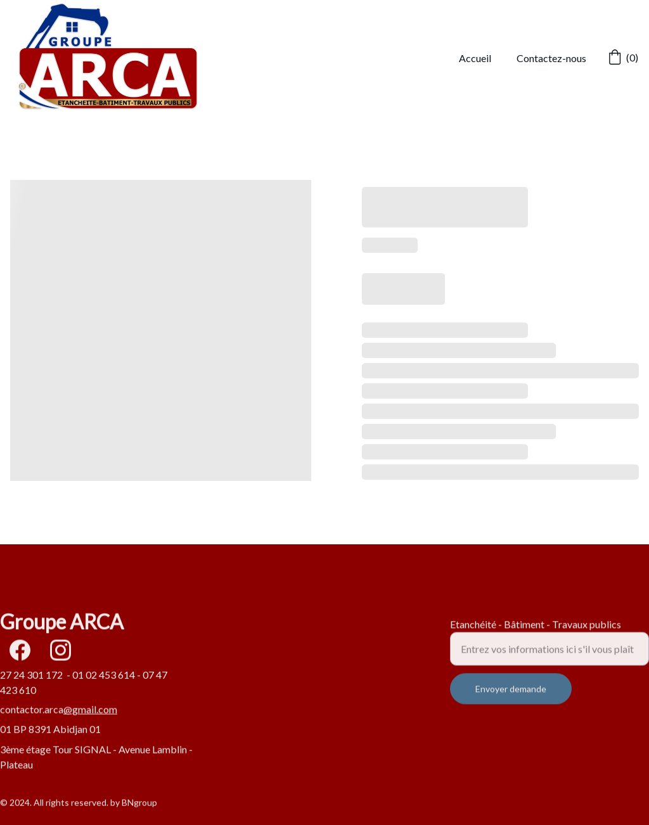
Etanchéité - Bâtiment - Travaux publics (535, 632)
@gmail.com (90, 710)
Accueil (475, 58)
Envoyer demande (510, 696)
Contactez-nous (551, 58)
